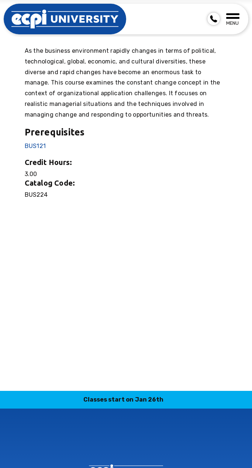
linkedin (117, 444)
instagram (100, 444)
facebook (82, 444)
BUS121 (35, 145)
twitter (152, 444)
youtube (169, 444)
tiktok (135, 444)
